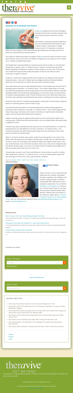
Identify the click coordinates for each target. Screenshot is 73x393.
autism (31, 159)
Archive (11, 334)
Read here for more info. (36, 388)
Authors (11, 337)
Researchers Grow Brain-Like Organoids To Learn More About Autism (27, 223)
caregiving (36, 159)
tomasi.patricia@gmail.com (18, 201)
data (41, 56)
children (41, 159)
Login (10, 339)
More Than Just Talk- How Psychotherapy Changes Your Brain (25, 216)
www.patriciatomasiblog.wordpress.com (49, 199)
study (41, 31)
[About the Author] (29, 29)
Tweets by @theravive (36, 277)
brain (44, 159)
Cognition (24, 159)
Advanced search (12, 266)
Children (19, 159)
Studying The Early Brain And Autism (21, 26)
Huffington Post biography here (50, 186)
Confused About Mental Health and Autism (19, 230)
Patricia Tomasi (21, 29)
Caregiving (13, 159)
